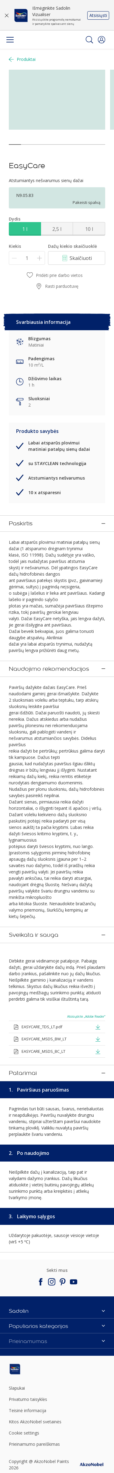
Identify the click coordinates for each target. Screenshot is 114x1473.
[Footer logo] (25, 1261)
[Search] (89, 39)
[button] (101, 39)
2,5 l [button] (56, 229)
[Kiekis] (27, 258)
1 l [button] (24, 229)
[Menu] (10, 40)
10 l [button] (89, 229)
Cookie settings (24, 1325)
